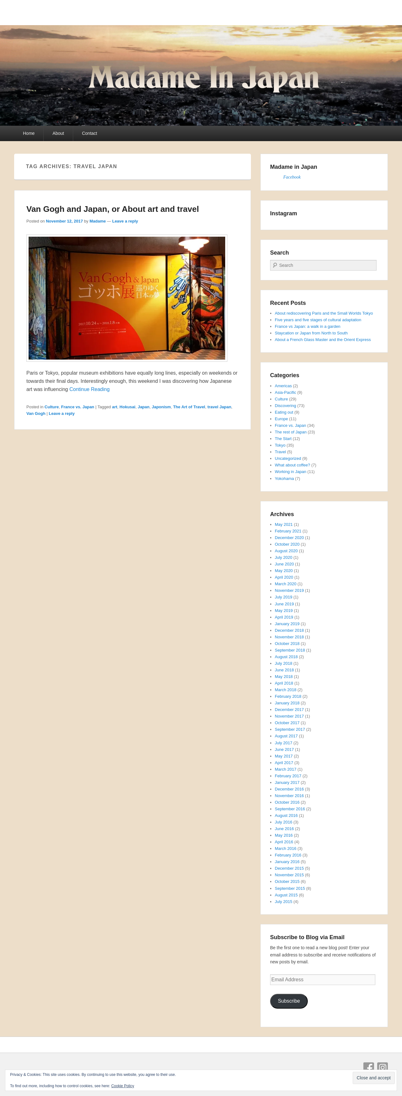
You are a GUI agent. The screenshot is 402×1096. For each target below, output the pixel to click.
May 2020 (284, 570)
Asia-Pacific (285, 392)
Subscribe (289, 1001)
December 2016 (289, 789)
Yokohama (284, 478)
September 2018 (290, 650)
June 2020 (284, 564)
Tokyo (280, 445)
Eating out (284, 412)
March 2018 (285, 689)
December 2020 (289, 537)
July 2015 (283, 901)
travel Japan (219, 407)
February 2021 (288, 531)
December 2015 (289, 868)
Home (29, 133)
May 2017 (284, 756)
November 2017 (289, 716)
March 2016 (285, 848)
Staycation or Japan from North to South (311, 333)
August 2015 (286, 895)
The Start (283, 438)
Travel (280, 451)
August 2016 (286, 815)
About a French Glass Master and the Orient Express (323, 339)
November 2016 (289, 795)
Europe (281, 418)
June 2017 (284, 749)
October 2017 (287, 722)
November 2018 (289, 637)
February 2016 (288, 855)
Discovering (285, 405)
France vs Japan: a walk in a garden (307, 326)
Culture (52, 407)
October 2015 (287, 881)
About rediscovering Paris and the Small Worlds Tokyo (324, 313)
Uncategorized (288, 458)
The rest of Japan (291, 432)
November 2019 (289, 590)
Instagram (382, 1067)
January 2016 (287, 861)
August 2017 (286, 736)
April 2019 (284, 617)
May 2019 (284, 610)
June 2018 (284, 670)
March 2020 (285, 583)
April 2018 (284, 683)
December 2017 (289, 709)
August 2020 (286, 550)
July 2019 (283, 597)
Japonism (161, 407)
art (114, 407)
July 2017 (283, 743)
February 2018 (288, 696)
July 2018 (283, 663)
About (58, 133)
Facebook (292, 177)
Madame (98, 221)
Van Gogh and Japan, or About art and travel (112, 209)
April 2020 (284, 577)
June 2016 (284, 828)
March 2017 (285, 769)
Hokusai (128, 407)
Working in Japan (290, 471)
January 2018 (287, 703)
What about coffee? (292, 465)
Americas (283, 385)
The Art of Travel (189, 407)
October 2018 (287, 643)
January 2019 (287, 623)
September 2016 (290, 809)
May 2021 (284, 524)
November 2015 (289, 875)
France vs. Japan (78, 407)
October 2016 (287, 802)
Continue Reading (89, 389)
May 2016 (284, 835)
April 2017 (284, 762)
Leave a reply (125, 221)
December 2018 (289, 630)
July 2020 (283, 557)
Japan (143, 407)
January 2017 (287, 782)
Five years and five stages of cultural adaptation (318, 319)
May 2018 (284, 676)
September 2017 (290, 729)
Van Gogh (36, 413)
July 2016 (283, 822)
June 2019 (284, 604)
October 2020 (287, 544)
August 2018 (286, 656)
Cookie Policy (122, 1086)
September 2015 (290, 888)
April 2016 (284, 842)
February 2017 (288, 776)
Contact (89, 133)
